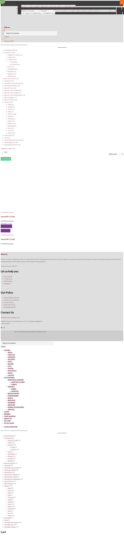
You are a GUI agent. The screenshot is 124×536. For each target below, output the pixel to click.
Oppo (45, 6)
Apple (23, 6)
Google (72, 6)
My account (9, 423)
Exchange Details (10, 307)
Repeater (81, 11)
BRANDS (7, 414)
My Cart (119, 13)
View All (113, 11)
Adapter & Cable (30, 13)
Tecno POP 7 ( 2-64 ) (8, 217)
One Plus (28, 6)
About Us (4, 254)
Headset (44, 11)
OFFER (119, 8)
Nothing (40, 6)
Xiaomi (57, 6)
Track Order (8, 279)
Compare (5, 231)
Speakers (88, 11)
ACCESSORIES (23, 8)
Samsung (34, 6)
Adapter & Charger (27, 11)
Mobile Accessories (103, 11)
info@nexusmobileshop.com (10, 317)
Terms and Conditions (11, 300)
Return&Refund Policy (12, 298)
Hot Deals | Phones (7, 212)
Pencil (76, 11)
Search (7, 36)
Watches (94, 11)
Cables (38, 13)
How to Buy (8, 276)
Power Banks (69, 11)
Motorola (63, 6)
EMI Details (8, 281)
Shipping (7, 284)
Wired (47, 13)
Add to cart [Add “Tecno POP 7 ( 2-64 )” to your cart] (6, 226)
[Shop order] (116, 154)
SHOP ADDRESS (10, 416)
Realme (49, 6)
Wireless (52, 13)
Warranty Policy (9, 305)
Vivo (10, 366)
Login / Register (10, 427)
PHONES (21, 4)
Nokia (68, 6)
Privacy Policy (9, 302)
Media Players (60, 11)
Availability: (4, 223)
